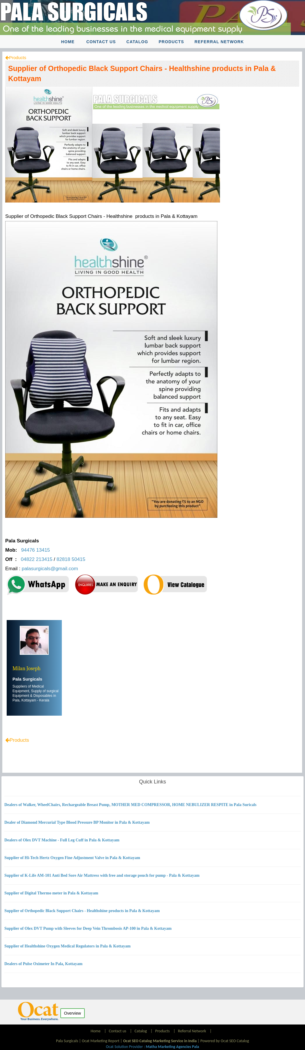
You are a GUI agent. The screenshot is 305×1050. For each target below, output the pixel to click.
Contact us (101, 41)
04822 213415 (37, 559)
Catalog (137, 41)
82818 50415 (71, 559)
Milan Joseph (26, 669)
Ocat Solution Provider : (152, 1046)
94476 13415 (35, 550)
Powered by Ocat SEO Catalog (224, 1040)
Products (171, 41)
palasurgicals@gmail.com (51, 568)
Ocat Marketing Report (100, 1040)
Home (68, 41)
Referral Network (219, 41)
